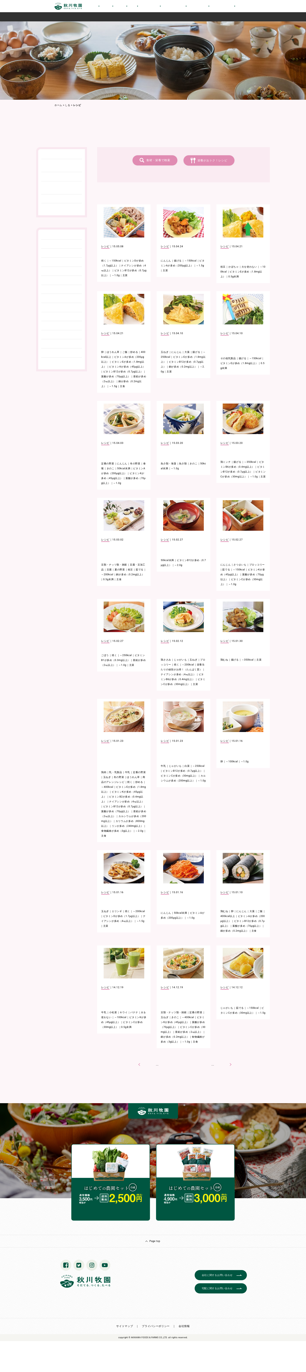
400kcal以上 (227, 916)
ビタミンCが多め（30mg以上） (179, 775)
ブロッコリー (257, 564)
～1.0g (116, 275)
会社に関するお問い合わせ (217, 1275)
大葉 (187, 352)
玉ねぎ (164, 352)
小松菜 (113, 1012)
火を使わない (249, 266)
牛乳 (127, 772)
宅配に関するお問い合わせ (217, 1288)
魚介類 (183, 463)
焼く (103, 260)
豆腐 (109, 569)
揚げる (178, 260)
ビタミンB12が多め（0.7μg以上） (123, 371)
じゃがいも (180, 659)
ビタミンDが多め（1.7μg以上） (121, 916)
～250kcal (126, 655)
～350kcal (250, 462)
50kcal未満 (123, 468)
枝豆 (223, 266)
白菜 (187, 766)
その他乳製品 (228, 358)
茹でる (139, 569)
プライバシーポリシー (156, 1326)
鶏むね (224, 659)
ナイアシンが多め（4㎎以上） (178, 674)
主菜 (125, 275)
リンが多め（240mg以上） (127, 826)
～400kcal (107, 787)
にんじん (166, 260)
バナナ (134, 1012)
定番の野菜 (107, 463)
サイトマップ (124, 1326)
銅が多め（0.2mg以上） (183, 366)
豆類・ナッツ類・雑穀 (114, 564)
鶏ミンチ (225, 462)
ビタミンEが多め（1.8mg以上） (239, 363)
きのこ (110, 468)
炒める (134, 352)
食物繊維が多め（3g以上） (117, 830)
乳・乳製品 (115, 772)
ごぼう (105, 655)
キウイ (123, 1012)
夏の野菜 (120, 569)
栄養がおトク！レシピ (212, 160)
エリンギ (117, 911)
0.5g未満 (233, 276)
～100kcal (232, 761)
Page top (154, 1241)
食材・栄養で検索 (158, 160)
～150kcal (115, 260)
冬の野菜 (135, 463)
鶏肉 (103, 772)
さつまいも (239, 564)
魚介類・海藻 (168, 463)
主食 (122, 386)
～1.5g (200, 265)
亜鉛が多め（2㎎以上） (188, 1032)
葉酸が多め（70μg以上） (115, 376)
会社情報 (184, 1326)
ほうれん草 (113, 352)
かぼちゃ (233, 266)
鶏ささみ (166, 659)
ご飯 (124, 352)
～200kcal (107, 574)
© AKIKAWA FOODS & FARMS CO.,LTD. (148, 1337)
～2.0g (178, 565)
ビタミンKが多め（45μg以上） (127, 366)
